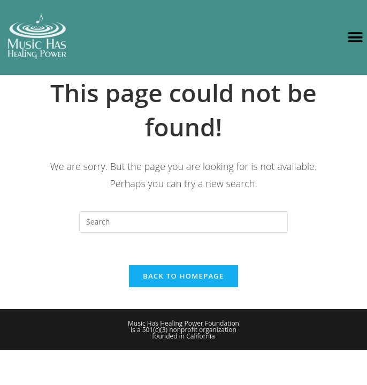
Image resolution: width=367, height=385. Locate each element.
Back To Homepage (183, 276)
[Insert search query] (183, 222)
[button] (355, 38)
